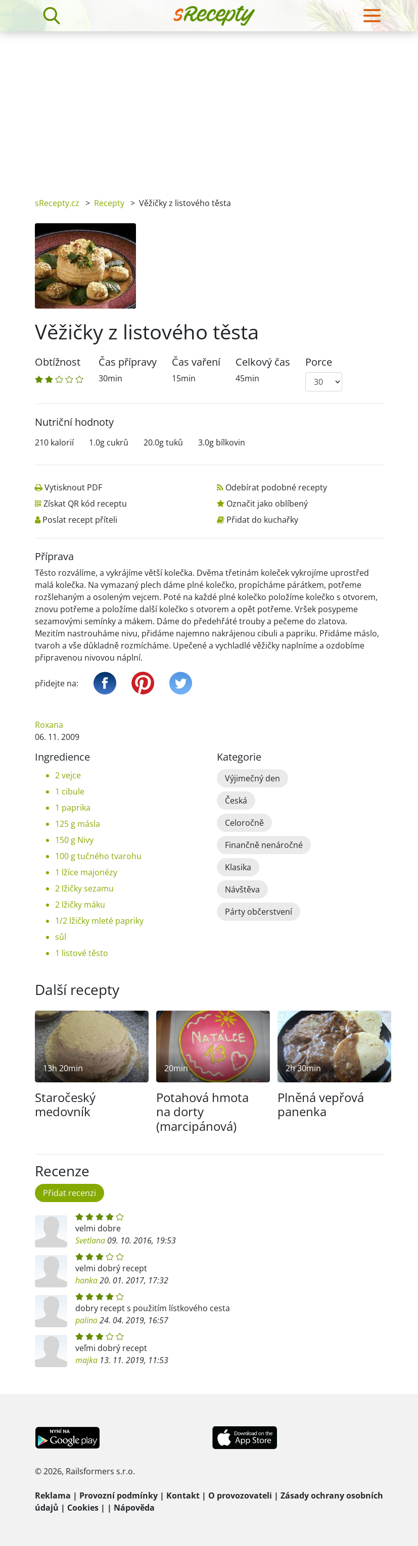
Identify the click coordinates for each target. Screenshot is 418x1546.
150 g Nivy (74, 839)
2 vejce (68, 775)
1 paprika (72, 807)
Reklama (53, 1495)
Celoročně (244, 822)
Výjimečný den (252, 778)
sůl (60, 936)
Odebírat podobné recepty (276, 487)
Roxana (49, 724)
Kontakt (183, 1495)
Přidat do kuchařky (262, 519)
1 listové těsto (81, 953)
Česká (236, 800)
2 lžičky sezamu (84, 888)
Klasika (238, 867)
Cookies (83, 1507)
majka (86, 1360)
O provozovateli (240, 1495)
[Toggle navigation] (372, 15)
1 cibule (69, 791)
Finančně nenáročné (264, 845)
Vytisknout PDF (73, 487)
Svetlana (90, 1240)
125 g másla (77, 823)
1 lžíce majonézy (86, 872)
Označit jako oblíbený (267, 503)
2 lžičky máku (80, 904)
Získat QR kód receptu (85, 503)
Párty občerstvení (258, 911)
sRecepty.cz (57, 203)
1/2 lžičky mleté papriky (99, 920)
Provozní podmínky (118, 1495)
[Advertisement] (209, 107)
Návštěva (242, 889)
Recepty (109, 203)
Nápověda (134, 1507)
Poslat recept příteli (79, 519)
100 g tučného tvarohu (98, 856)
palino (86, 1320)
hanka (86, 1280)
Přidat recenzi (69, 1193)
